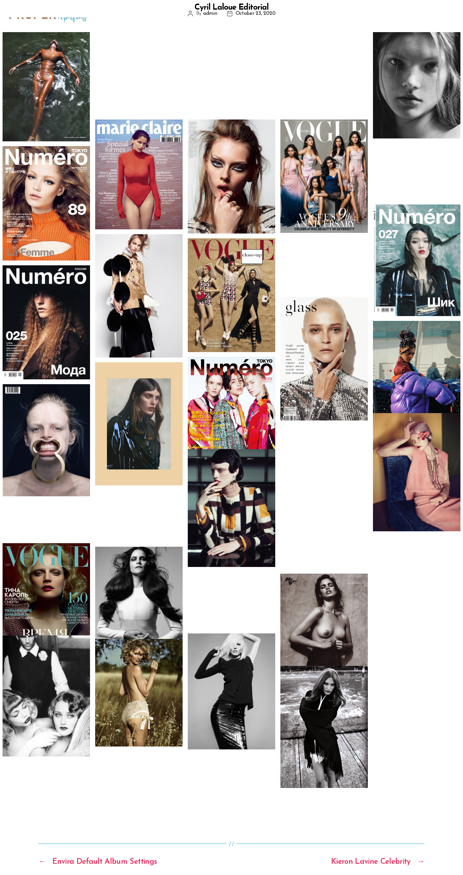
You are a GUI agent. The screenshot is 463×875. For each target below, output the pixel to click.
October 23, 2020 (256, 13)
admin (210, 13)
